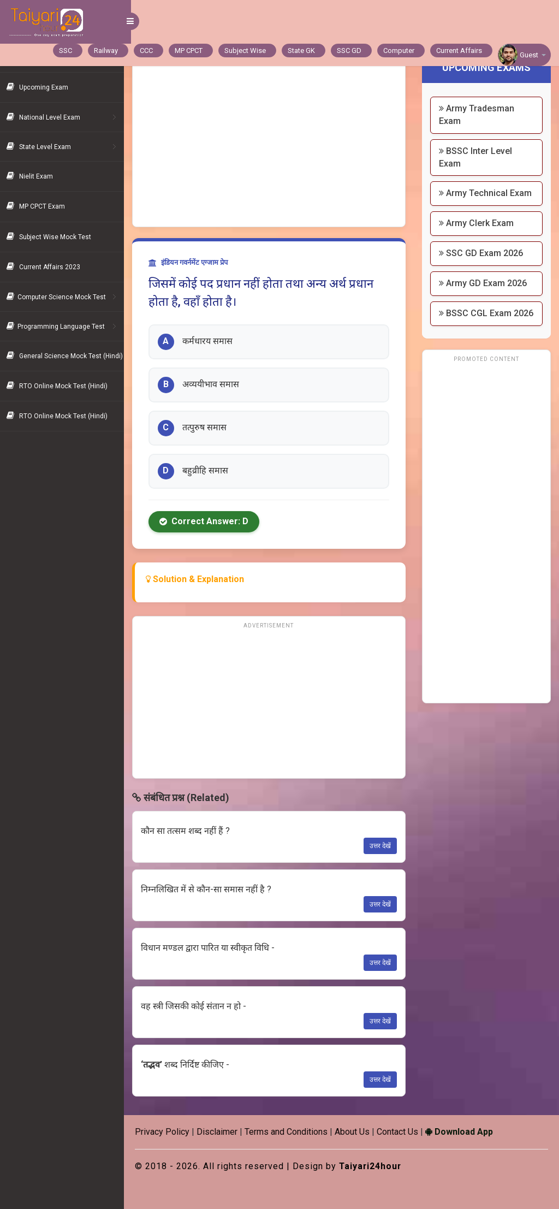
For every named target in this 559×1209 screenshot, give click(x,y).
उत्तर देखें (383, 846)
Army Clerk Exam (479, 235)
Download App (466, 1132)
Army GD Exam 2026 (486, 296)
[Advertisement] (273, 144)
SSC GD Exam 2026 (484, 265)
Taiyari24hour (378, 1166)
